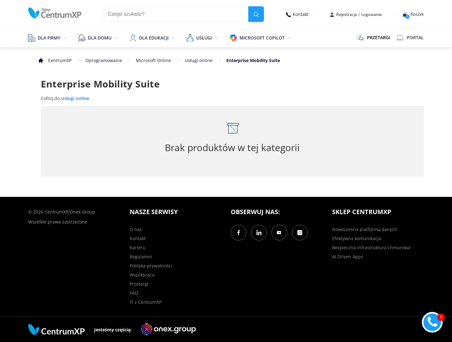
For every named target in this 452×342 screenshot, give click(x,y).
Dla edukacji (154, 38)
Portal (410, 37)
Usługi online (199, 60)
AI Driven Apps (347, 257)
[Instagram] (300, 232)
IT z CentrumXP (146, 302)
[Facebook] (238, 232)
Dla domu (99, 38)
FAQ (134, 293)
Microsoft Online (153, 60)
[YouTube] (279, 232)
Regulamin (141, 257)
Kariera (137, 247)
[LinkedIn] (259, 232)
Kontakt (297, 14)
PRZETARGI (373, 37)
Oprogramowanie (103, 60)
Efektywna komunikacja (356, 238)
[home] (55, 13)
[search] (256, 14)
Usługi (204, 38)
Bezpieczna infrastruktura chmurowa (371, 247)
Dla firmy (49, 38)
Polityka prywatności (151, 266)
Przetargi (139, 284)
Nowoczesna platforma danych (364, 229)
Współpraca (142, 275)
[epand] (64, 37)
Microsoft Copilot (262, 38)
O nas (136, 229)
